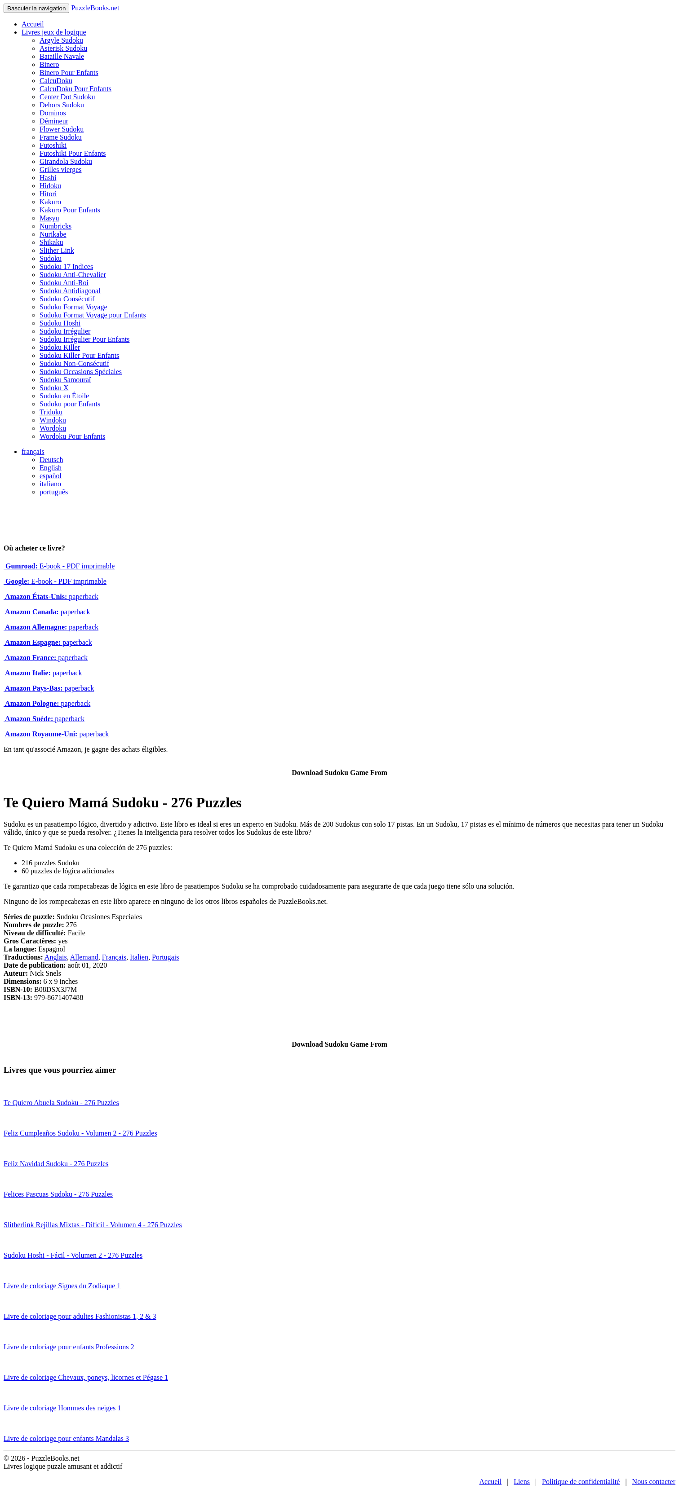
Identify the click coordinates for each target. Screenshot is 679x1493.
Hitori (48, 194)
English (51, 467)
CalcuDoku (56, 80)
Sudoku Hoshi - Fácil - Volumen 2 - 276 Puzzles (73, 1255)
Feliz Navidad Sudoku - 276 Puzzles (56, 1163)
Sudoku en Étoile (64, 396)
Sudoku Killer (60, 347)
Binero (49, 64)
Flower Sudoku (62, 129)
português (54, 492)
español (51, 476)
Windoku (53, 420)
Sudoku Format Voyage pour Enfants (93, 315)
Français (114, 957)
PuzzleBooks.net (95, 8)
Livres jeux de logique (54, 32)
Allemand (84, 957)
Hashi (48, 177)
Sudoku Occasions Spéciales (81, 371)
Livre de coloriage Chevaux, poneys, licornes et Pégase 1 (86, 1377)
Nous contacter (653, 1481)
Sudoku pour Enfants (70, 404)
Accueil (33, 24)
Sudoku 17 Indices (66, 266)
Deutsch (51, 459)
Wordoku (53, 428)
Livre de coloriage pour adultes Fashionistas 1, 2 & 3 (80, 1316)
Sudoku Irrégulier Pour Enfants (84, 339)
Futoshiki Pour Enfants (73, 153)
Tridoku (51, 412)
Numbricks (55, 226)
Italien (139, 957)
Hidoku (50, 185)
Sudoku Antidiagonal (70, 291)
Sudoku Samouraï (65, 379)
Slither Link (57, 250)
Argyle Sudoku (61, 40)
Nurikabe (53, 234)
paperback (51, 596)
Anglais (55, 957)
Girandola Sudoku (66, 161)
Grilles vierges (60, 169)
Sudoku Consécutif (67, 299)
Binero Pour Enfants (69, 72)
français (33, 451)
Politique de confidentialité (581, 1481)
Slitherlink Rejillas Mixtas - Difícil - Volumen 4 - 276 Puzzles (93, 1225)
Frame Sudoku (61, 137)
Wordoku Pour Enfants (72, 436)
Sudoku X (54, 388)
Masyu (49, 218)
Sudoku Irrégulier (65, 331)
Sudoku (51, 258)
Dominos (53, 113)
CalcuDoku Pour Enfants (75, 88)
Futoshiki (53, 145)
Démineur (54, 121)
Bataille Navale (62, 56)
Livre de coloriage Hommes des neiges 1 (62, 1408)
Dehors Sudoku (62, 105)
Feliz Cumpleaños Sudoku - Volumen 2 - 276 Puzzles (80, 1133)
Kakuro (50, 202)
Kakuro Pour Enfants (70, 210)
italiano (50, 484)
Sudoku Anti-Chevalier (73, 274)
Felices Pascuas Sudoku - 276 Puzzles (58, 1194)
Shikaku (51, 242)
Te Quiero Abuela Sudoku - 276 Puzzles (61, 1102)
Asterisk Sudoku (63, 48)
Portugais (165, 957)
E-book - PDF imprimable (59, 566)
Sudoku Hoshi (60, 323)
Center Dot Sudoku (67, 97)
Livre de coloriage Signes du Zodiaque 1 (62, 1286)
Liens (522, 1481)
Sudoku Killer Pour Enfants (79, 355)
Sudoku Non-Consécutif (74, 363)
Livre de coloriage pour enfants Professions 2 (69, 1347)
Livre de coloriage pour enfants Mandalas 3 (66, 1438)
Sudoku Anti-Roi (64, 282)
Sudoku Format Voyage (73, 307)
